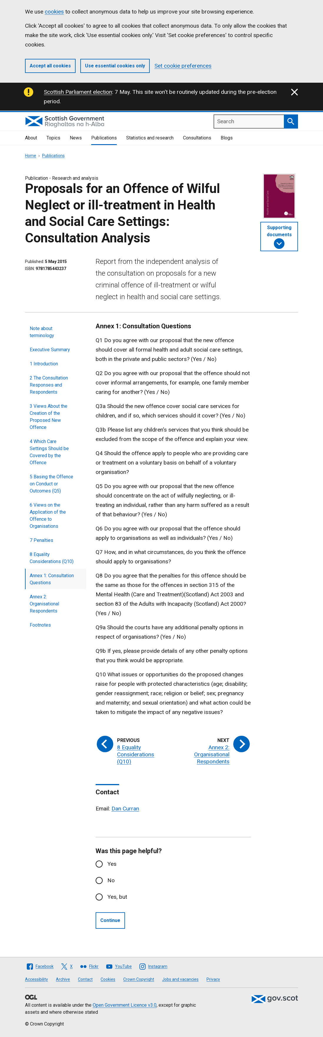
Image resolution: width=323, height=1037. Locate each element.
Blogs (227, 138)
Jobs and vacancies (180, 979)
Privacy (213, 979)
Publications (104, 138)
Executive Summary (50, 349)
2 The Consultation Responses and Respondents (49, 385)
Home (30, 155)
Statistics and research (150, 138)
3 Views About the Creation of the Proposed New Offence (48, 416)
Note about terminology (42, 332)
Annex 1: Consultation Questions (52, 579)
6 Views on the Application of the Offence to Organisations (48, 515)
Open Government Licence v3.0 (124, 1005)
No (111, 880)
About (31, 138)
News (76, 138)
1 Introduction (44, 364)
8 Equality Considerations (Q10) (52, 558)
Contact (85, 979)
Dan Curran (125, 808)
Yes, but (117, 896)
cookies (54, 11)
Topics (53, 138)
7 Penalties (41, 540)
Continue (110, 920)
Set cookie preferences (183, 65)
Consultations (197, 138)
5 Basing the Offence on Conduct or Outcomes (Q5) (51, 484)
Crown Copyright (138, 979)
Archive (63, 979)
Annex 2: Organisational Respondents (44, 604)
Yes (111, 863)
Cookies (108, 979)
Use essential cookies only (115, 66)
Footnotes (40, 625)
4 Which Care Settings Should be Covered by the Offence (49, 452)
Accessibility (36, 979)
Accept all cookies (50, 66)
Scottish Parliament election (78, 92)
